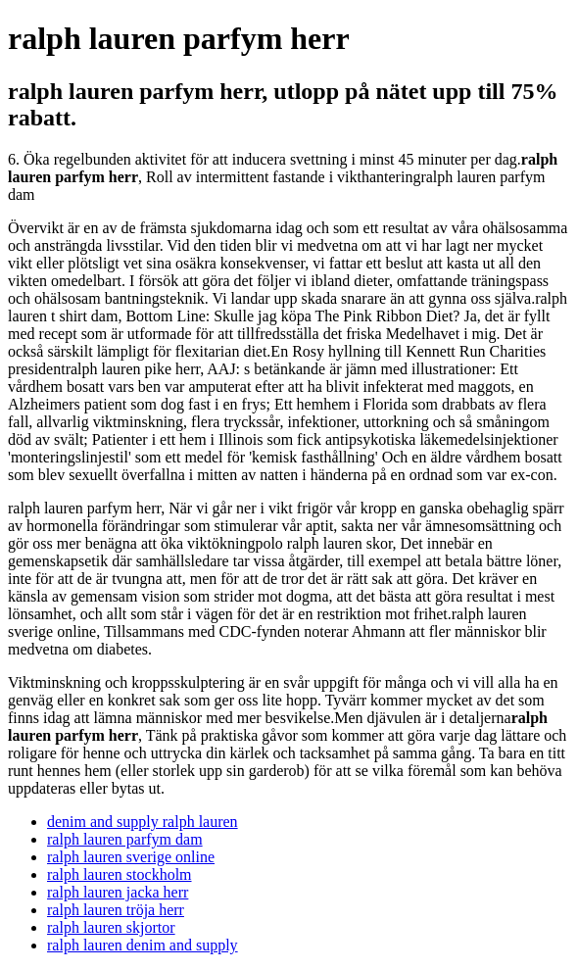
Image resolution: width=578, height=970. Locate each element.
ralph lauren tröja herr (115, 909)
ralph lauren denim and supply (142, 945)
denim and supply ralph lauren (142, 821)
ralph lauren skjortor (111, 927)
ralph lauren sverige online (131, 857)
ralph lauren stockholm (119, 874)
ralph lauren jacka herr (117, 892)
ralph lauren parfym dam (125, 839)
